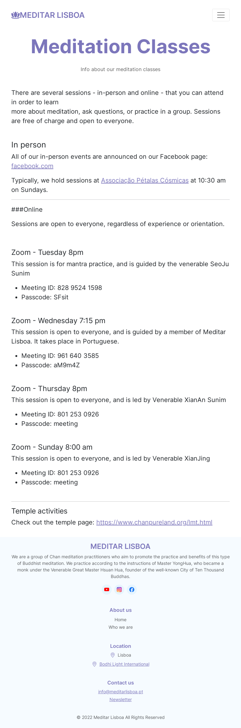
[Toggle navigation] (221, 15)
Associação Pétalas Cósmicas (145, 180)
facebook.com (32, 166)
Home (120, 619)
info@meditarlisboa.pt (120, 691)
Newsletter (121, 699)
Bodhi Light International (124, 664)
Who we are (121, 627)
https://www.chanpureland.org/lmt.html (154, 522)
